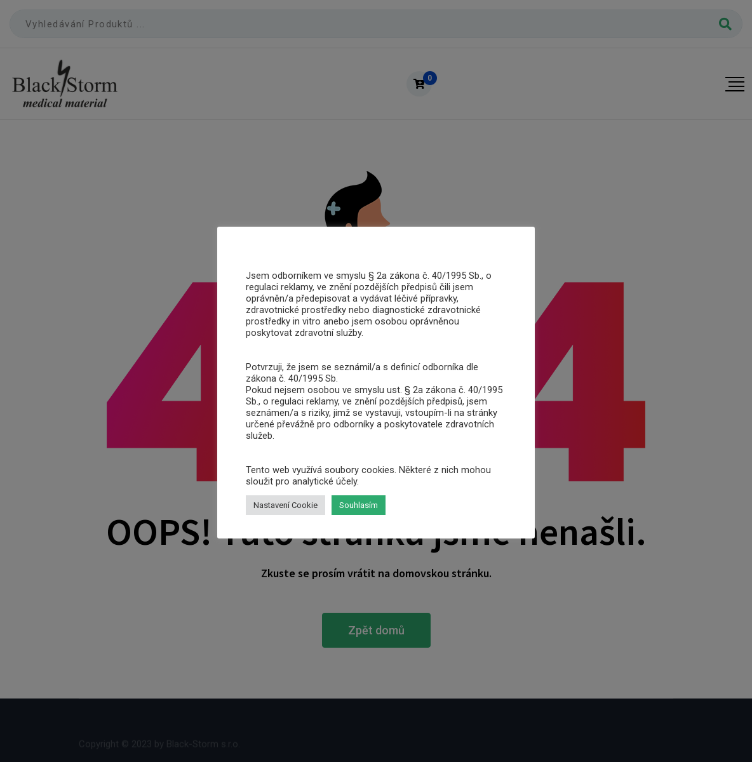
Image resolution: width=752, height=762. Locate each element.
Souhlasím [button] (358, 505)
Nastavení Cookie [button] (285, 505)
